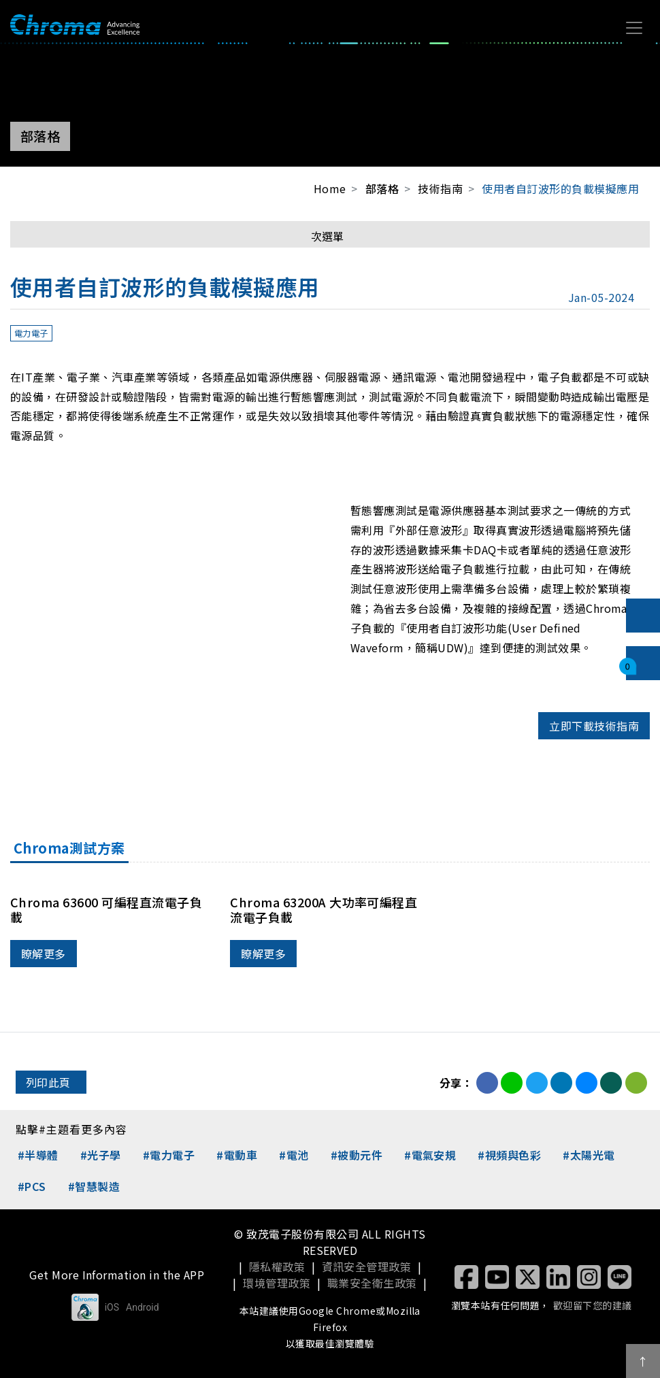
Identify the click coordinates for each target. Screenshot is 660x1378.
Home (330, 188)
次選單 (327, 236)
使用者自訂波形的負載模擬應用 (560, 188)
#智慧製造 (94, 1186)
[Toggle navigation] (634, 28)
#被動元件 (356, 1155)
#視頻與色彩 (509, 1155)
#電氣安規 (430, 1155)
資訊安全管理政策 (367, 1266)
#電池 (293, 1155)
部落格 (382, 188)
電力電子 (31, 333)
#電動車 (236, 1155)
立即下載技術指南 (594, 726)
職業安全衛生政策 (372, 1283)
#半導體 (38, 1155)
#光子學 (100, 1155)
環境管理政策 (276, 1283)
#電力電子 (169, 1155)
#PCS (32, 1186)
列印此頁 (48, 1082)
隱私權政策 (277, 1266)
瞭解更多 (43, 953)
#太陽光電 (588, 1155)
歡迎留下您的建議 (592, 1305)
